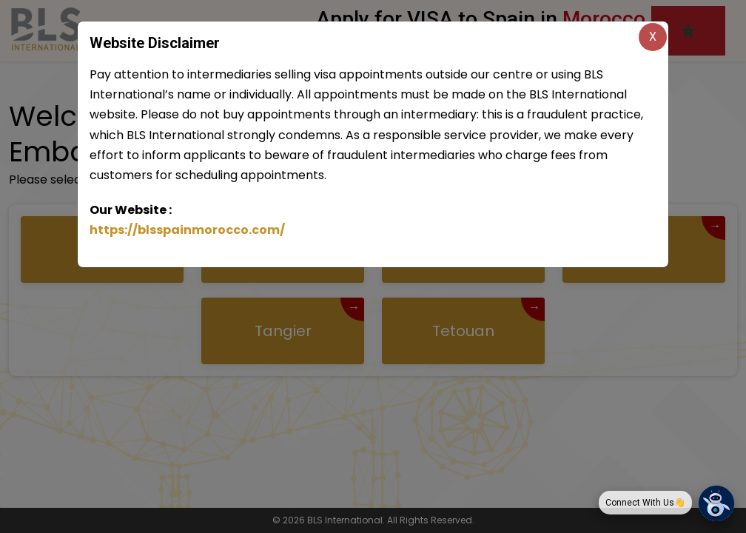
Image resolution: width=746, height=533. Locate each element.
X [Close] (652, 37)
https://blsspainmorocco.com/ (187, 229)
